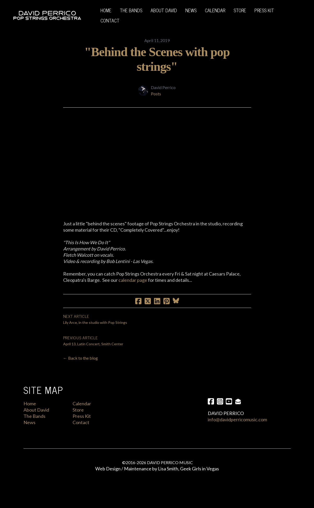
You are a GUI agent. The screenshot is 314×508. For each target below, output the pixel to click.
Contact (81, 428)
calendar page (133, 286)
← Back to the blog (80, 363)
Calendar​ (82, 409)
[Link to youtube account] (230, 407)
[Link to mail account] (239, 407)
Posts (156, 93)
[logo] (47, 15)
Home (29, 409)
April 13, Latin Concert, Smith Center (93, 349)
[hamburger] (88, 15)
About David (36, 415)
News (29, 428)
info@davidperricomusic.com (237, 425)
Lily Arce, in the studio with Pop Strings (95, 328)
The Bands (34, 422)
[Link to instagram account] (220, 407)
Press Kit (82, 422)
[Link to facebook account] (211, 407)
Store (78, 415)
